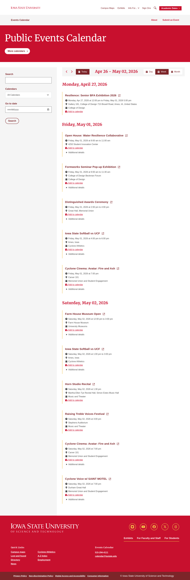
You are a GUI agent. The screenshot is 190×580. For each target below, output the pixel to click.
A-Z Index (42, 556)
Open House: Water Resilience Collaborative (96, 135)
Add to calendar (74, 111)
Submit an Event (171, 20)
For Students (172, 538)
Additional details (76, 152)
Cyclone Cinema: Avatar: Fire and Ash (92, 268)
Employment (44, 560)
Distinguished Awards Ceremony (88, 201)
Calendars (11, 89)
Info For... (132, 8)
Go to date (11, 103)
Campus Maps (107, 8)
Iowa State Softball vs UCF (84, 233)
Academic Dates (169, 8)
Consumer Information (98, 576)
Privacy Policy (20, 576)
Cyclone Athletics (46, 552)
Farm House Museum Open (85, 313)
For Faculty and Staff (149, 538)
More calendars (16, 51)
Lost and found (18, 556)
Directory (15, 560)
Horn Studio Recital (80, 384)
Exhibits (121, 8)
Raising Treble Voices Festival (86, 413)
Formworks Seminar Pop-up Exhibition (92, 166)
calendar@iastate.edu (106, 556)
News (13, 564)
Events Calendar (20, 20)
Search (9, 74)
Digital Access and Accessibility (70, 576)
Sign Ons (146, 8)
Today (82, 72)
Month (175, 72)
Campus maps (18, 552)
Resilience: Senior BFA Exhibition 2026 (92, 95)
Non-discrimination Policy (41, 576)
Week (162, 72)
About (154, 20)
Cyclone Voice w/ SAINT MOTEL (88, 478)
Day (149, 72)
